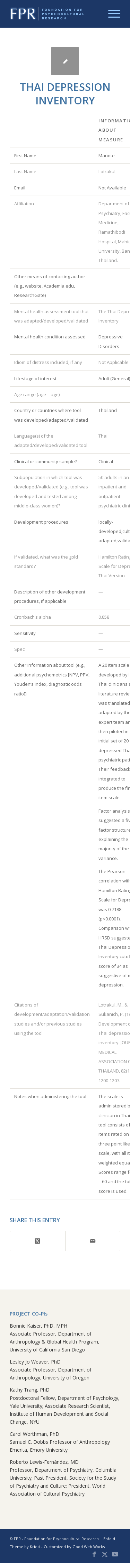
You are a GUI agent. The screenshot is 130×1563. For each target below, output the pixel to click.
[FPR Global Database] (54, 14)
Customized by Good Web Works (74, 1546)
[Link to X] (104, 1554)
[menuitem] (110, 14)
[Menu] (110, 14)
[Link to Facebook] (94, 1554)
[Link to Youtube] (115, 1554)
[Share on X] (37, 1241)
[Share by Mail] (93, 1241)
